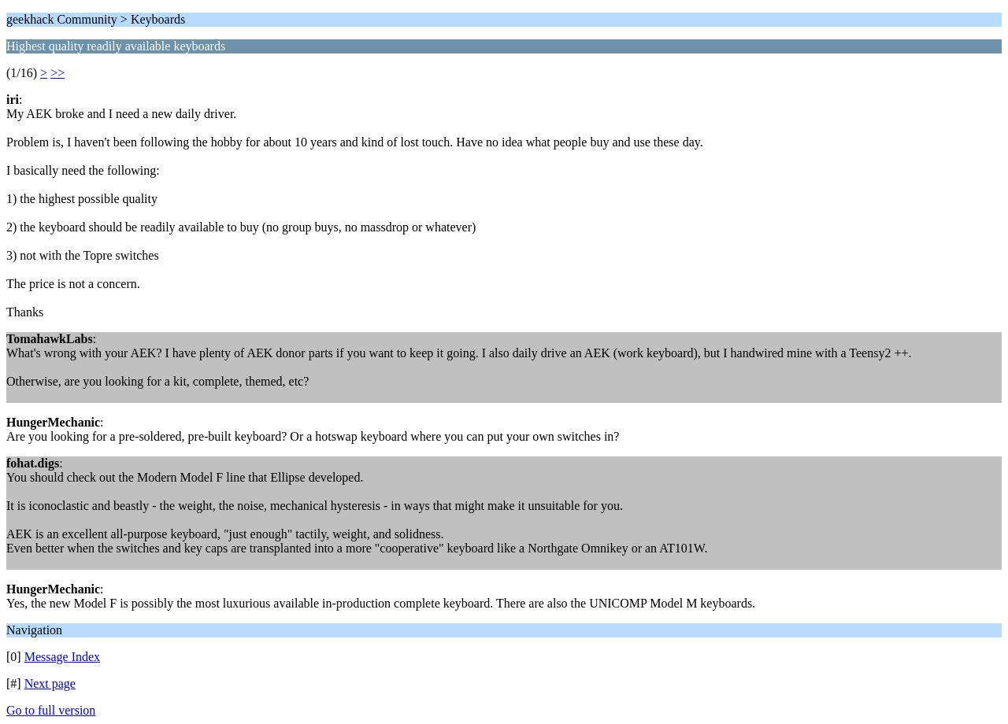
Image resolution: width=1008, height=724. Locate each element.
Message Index (62, 656)
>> (57, 72)
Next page (50, 683)
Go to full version (50, 710)
